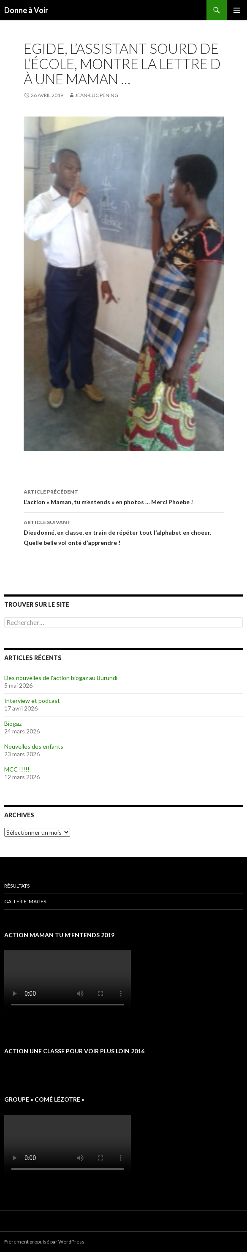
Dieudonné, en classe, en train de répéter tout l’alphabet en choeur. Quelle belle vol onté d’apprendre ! (124, 531)
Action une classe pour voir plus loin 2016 (74, 1051)
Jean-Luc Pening (96, 95)
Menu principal (237, 10)
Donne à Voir (26, 10)
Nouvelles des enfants (33, 746)
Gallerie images (25, 901)
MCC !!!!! (17, 769)
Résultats (17, 886)
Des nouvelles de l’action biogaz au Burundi (60, 677)
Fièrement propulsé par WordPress (44, 1241)
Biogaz (13, 723)
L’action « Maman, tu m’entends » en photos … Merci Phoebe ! (124, 496)
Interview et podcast (32, 700)
